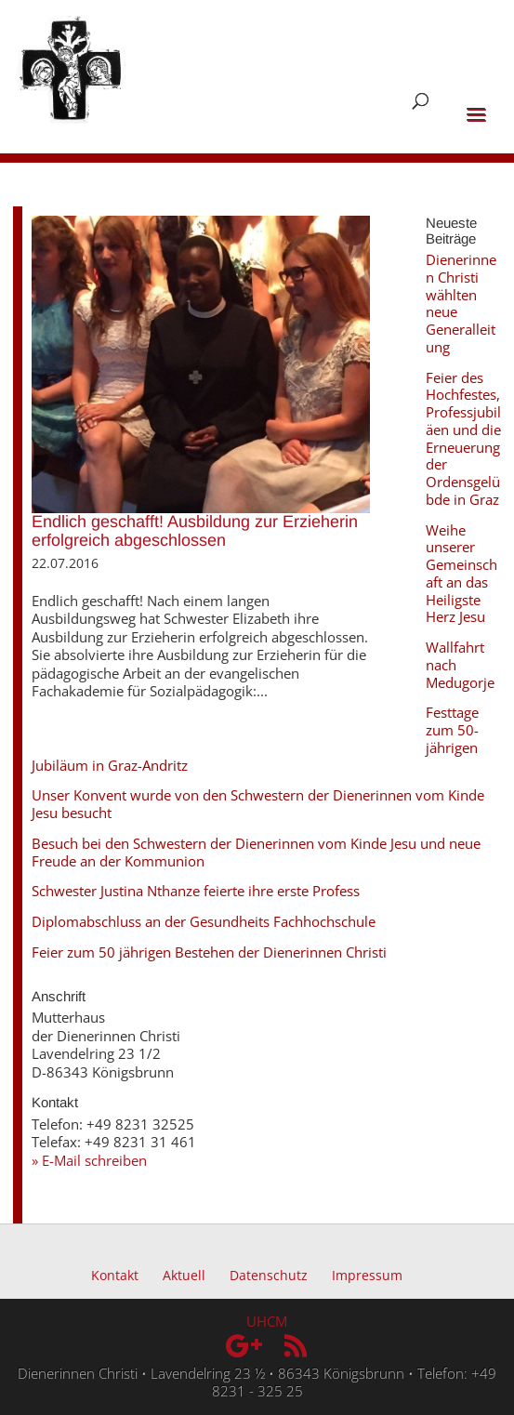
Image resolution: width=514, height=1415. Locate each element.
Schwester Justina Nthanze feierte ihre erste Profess (196, 890)
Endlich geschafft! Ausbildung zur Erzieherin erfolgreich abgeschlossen (195, 530)
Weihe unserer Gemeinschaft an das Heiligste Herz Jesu (461, 574)
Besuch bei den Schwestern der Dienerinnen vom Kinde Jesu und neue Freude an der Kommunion (256, 852)
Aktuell (184, 1275)
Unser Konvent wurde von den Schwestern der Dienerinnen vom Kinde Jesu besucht (258, 804)
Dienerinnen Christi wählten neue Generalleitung (461, 303)
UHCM (266, 1321)
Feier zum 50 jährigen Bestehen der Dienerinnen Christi (209, 952)
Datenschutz (269, 1275)
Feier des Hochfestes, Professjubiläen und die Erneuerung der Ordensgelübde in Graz (463, 438)
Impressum (367, 1275)
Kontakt (114, 1275)
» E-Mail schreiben (89, 1160)
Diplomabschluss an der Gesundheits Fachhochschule (204, 921)
